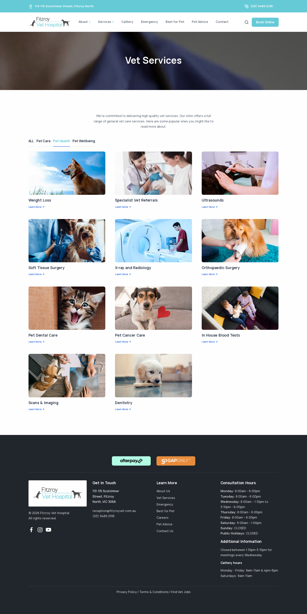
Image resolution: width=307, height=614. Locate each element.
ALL (31, 141)
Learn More (35, 207)
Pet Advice (200, 22)
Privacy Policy (127, 592)
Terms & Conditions (154, 592)
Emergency (149, 22)
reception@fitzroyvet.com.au (114, 511)
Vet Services (166, 498)
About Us (163, 491)
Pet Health (63, 141)
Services (104, 22)
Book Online (265, 22)
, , (106, 496)
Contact (222, 22)
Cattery (127, 22)
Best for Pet (175, 22)
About (83, 22)
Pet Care (45, 141)
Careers (163, 517)
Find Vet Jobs (181, 592)
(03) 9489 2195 (262, 6)
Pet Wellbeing (87, 141)
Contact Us (165, 531)
